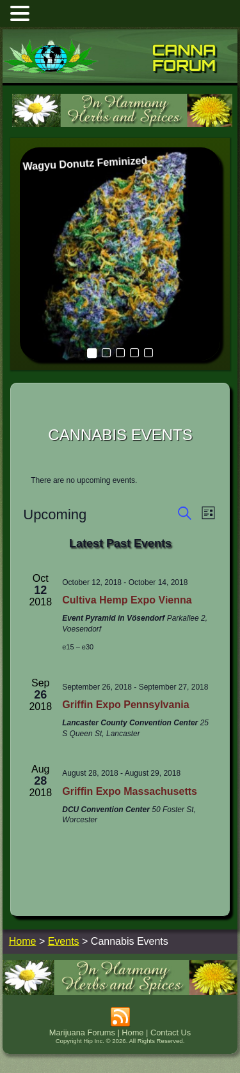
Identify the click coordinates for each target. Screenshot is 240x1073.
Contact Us (170, 1032)
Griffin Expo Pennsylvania (125, 704)
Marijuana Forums (82, 1032)
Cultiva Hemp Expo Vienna (126, 600)
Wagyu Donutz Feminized (85, 163)
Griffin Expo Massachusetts (129, 791)
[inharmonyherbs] (122, 125)
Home (132, 1032)
